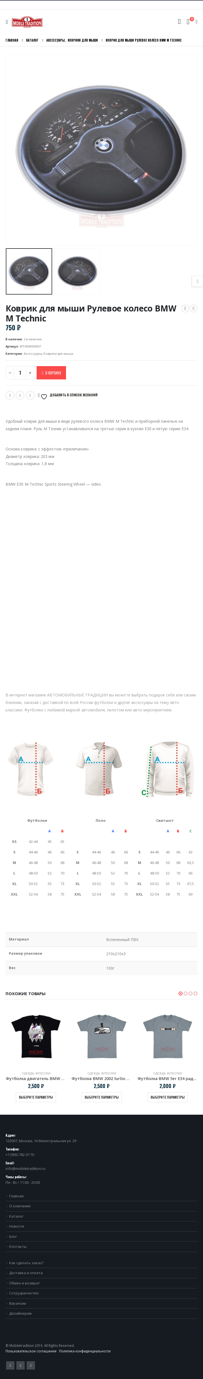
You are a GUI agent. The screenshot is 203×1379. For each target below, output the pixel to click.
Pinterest (20, 1365)
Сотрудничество (24, 1293)
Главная (16, 1195)
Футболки (42, 1073)
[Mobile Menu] (8, 22)
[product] (36, 1036)
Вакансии (17, 1303)
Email (20, 395)
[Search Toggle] (179, 21)
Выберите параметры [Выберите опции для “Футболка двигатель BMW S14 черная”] (36, 1097)
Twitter (10, 395)
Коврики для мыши (58, 353)
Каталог (16, 1216)
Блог (13, 1236)
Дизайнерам (20, 1313)
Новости (16, 1226)
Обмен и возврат (24, 1283)
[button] (180, 993)
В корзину (53, 373)
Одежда (28, 1073)
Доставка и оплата (26, 1272)
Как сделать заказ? (26, 1262)
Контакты (18, 1246)
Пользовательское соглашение (31, 1351)
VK (30, 395)
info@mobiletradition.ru (25, 1168)
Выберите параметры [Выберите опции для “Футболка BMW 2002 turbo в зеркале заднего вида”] (102, 1097)
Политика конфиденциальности (85, 1351)
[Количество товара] (20, 372)
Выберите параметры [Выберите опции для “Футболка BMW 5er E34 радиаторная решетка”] (168, 1097)
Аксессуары (33, 353)
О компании (20, 1205)
